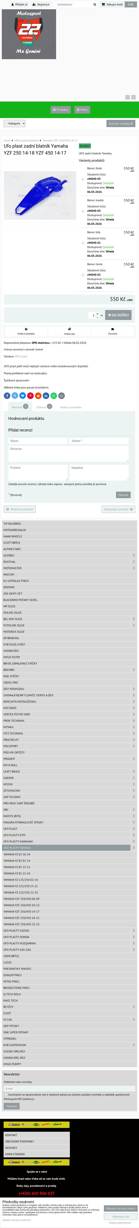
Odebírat (11, 1106)
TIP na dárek (12, 523)
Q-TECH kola (12, 994)
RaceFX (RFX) (70, 816)
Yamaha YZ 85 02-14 (17, 860)
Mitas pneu (11, 981)
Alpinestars (12, 549)
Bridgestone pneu (16, 988)
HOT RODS (70, 708)
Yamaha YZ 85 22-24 (17, 873)
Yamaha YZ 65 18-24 (17, 854)
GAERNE (70, 778)
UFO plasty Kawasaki (70, 841)
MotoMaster (70, 568)
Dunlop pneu (12, 975)
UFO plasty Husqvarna (70, 943)
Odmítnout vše (120, 1216)
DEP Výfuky (11, 1026)
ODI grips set (12, 593)
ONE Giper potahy (15, 1032)
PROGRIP (70, 759)
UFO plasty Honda (70, 937)
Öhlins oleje (12, 612)
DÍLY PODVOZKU (70, 689)
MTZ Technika (70, 733)
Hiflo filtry (11, 657)
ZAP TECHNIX (70, 797)
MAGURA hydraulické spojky (70, 822)
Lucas (7, 962)
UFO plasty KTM (70, 835)
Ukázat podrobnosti (120, 1222)
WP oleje (9, 606)
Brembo (70, 670)
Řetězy (70, 1007)
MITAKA (70, 727)
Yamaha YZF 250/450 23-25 (21, 924)
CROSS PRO (10, 682)
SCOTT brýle (11, 542)
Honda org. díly (14, 1057)
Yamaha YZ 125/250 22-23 (21, 892)
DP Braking (11, 638)
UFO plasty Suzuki (70, 930)
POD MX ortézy (14, 752)
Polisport (70, 746)
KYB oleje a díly (14, 644)
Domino (8, 587)
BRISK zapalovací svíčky (20, 663)
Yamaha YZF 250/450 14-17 (21, 911)
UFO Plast (70, 829)
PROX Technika (70, 721)
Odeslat (123, 495)
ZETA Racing (70, 790)
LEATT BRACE (70, 771)
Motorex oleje (14, 631)
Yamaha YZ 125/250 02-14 (21, 880)
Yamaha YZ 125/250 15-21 (21, 886)
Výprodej (9, 1038)
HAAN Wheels (12, 536)
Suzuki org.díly (14, 1051)
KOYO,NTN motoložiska (70, 701)
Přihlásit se (20, 4)
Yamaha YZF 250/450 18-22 (21, 918)
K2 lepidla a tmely (16, 581)
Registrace (41, 4)
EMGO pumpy (12, 1064)
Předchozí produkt (19, 509)
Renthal (70, 562)
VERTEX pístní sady (70, 714)
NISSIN (70, 784)
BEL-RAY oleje (70, 619)
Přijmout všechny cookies (120, 1208)
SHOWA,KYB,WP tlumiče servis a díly (70, 695)
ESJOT (7, 1013)
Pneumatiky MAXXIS (17, 968)
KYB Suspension (70, 1045)
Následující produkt (118, 509)
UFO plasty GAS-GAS (70, 950)
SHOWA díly (11, 650)
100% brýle (11, 956)
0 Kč (130, 4)
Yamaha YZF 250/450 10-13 (21, 905)
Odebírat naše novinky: (18, 1082)
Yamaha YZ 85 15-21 (17, 867)
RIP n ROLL (10, 765)
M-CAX (70, 1019)
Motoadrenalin (14, 530)
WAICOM (8, 574)
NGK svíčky (11, 676)
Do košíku (118, 315)
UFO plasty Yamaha (70, 848)
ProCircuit (70, 740)
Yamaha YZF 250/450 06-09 (21, 899)
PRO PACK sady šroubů (18, 803)
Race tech (10, 1000)
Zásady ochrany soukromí (16, 1220)
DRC (70, 809)
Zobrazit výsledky (121, 123)
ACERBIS (70, 555)
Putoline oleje (70, 625)
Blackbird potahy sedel (20, 600)
